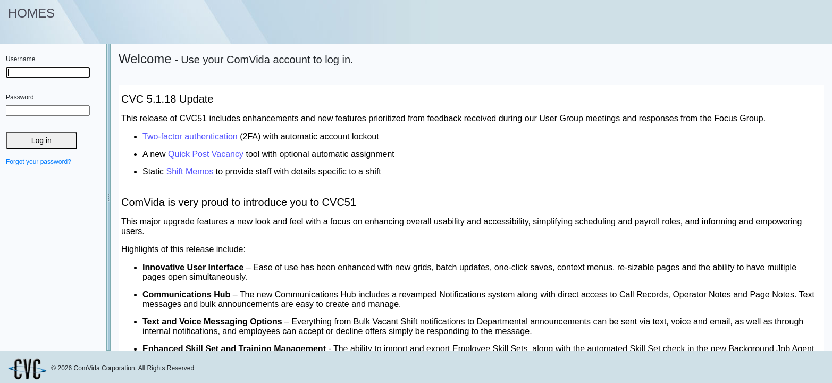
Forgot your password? (38, 161)
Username (20, 59)
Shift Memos (189, 171)
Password (20, 97)
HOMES (31, 13)
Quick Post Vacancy (205, 154)
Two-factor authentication (190, 136)
